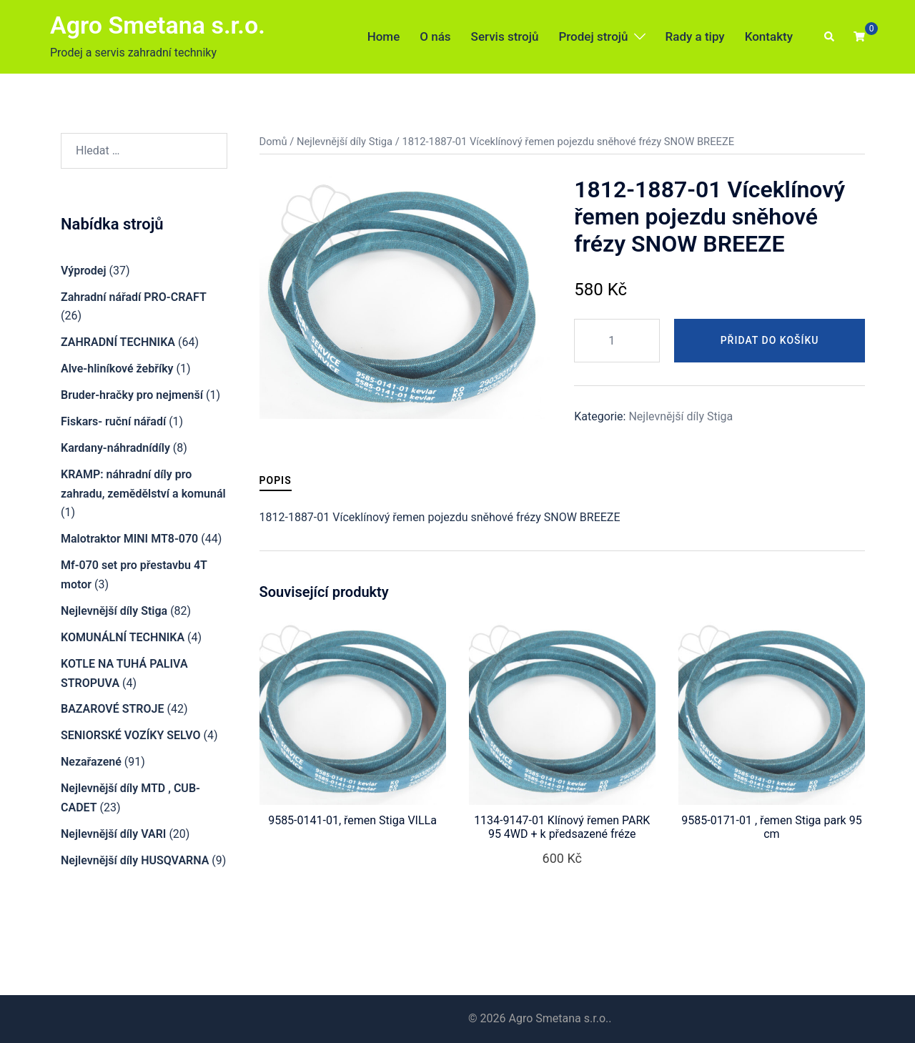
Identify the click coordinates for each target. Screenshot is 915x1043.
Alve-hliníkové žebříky (117, 368)
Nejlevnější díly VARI (113, 834)
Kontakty (769, 36)
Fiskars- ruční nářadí (113, 421)
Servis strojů (505, 36)
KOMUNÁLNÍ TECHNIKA (122, 637)
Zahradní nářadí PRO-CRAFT (134, 297)
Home (383, 36)
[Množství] (617, 340)
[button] (830, 37)
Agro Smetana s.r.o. (157, 25)
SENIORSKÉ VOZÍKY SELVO (130, 735)
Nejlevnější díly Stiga (344, 141)
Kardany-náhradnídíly (115, 448)
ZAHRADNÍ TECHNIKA (118, 342)
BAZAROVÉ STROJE (112, 709)
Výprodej (84, 270)
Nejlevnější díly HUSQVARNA (135, 860)
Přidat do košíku (770, 340)
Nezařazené (91, 761)
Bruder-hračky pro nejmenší (132, 395)
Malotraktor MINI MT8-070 (129, 538)
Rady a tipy (695, 36)
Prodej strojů (593, 36)
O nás (435, 36)
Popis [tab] (275, 480)
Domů (273, 141)
